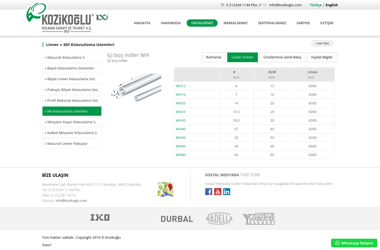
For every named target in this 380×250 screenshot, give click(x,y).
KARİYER (303, 23)
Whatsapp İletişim (354, 243)
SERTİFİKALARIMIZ (272, 23)
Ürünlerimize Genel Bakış (282, 57)
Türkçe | (317, 4)
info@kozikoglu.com (285, 4)
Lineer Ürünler (242, 57)
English (331, 4)
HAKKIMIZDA (171, 23)
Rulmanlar (214, 57)
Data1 (47, 244)
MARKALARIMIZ (235, 23)
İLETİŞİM (326, 23)
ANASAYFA (142, 23)
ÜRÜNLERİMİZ (202, 23)
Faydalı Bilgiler (322, 57)
